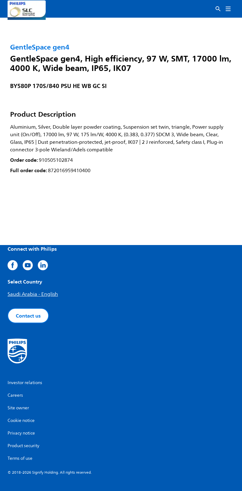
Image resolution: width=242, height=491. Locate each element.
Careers (15, 395)
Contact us (28, 315)
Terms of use (20, 458)
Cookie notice (21, 420)
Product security (23, 445)
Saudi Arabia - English (33, 294)
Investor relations (25, 382)
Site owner (18, 408)
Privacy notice (21, 433)
